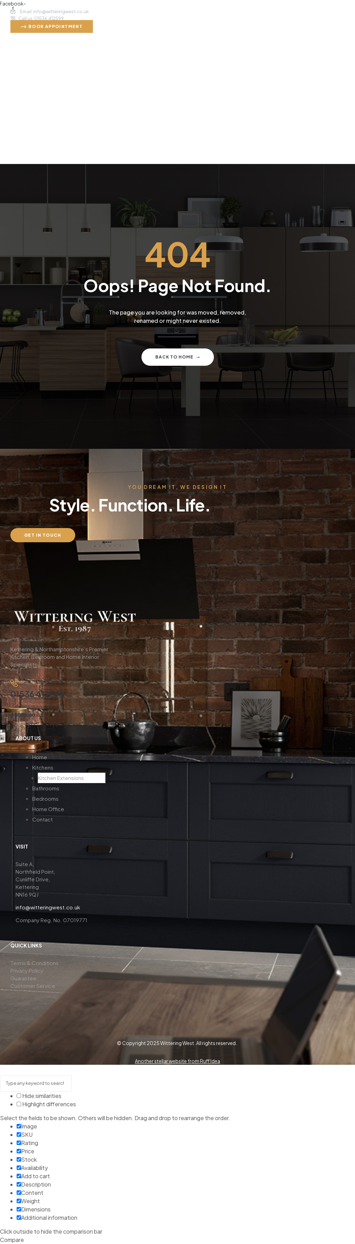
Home (39, 757)
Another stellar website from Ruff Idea (177, 1061)
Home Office (48, 809)
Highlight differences (46, 1104)
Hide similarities (39, 1095)
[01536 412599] (14, 681)
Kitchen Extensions (61, 777)
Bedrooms (45, 798)
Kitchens (42, 767)
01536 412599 (37, 694)
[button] (68, 767)
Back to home (177, 357)
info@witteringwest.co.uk (48, 907)
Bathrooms (45, 788)
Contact (42, 819)
